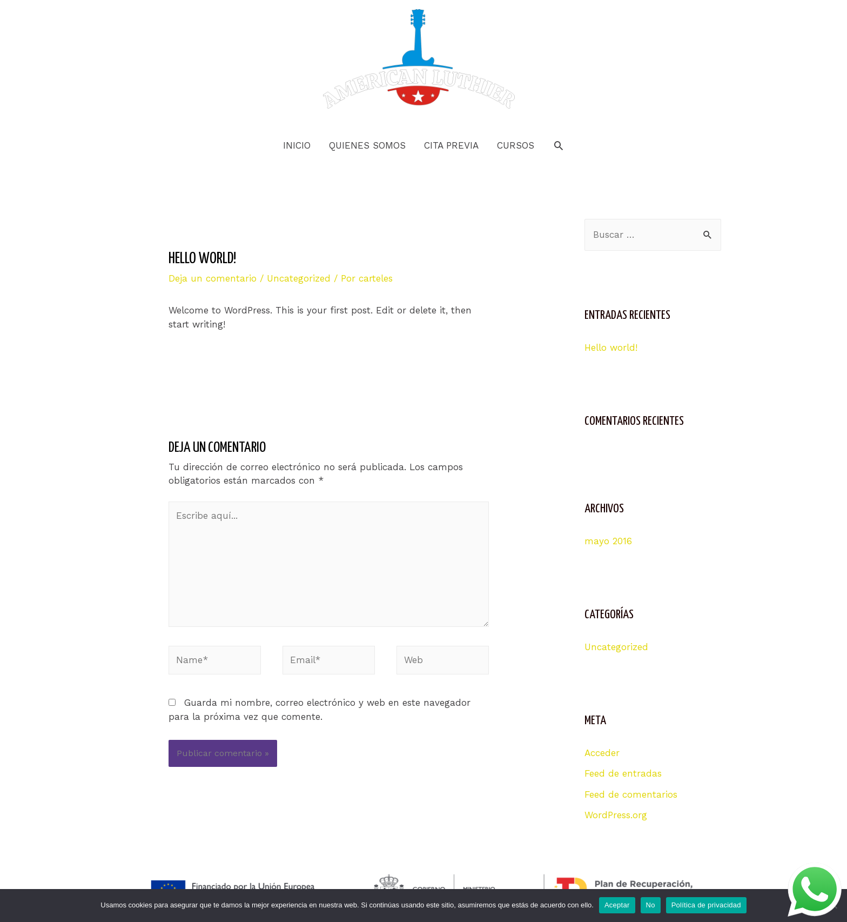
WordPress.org (615, 815)
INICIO (297, 145)
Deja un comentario (213, 278)
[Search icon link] (558, 145)
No (650, 905)
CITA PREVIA (451, 145)
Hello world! (610, 347)
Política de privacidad (706, 905)
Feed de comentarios (630, 794)
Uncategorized (299, 278)
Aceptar (617, 905)
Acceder (602, 752)
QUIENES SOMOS (367, 145)
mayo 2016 (608, 541)
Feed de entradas (623, 773)
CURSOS (515, 145)
